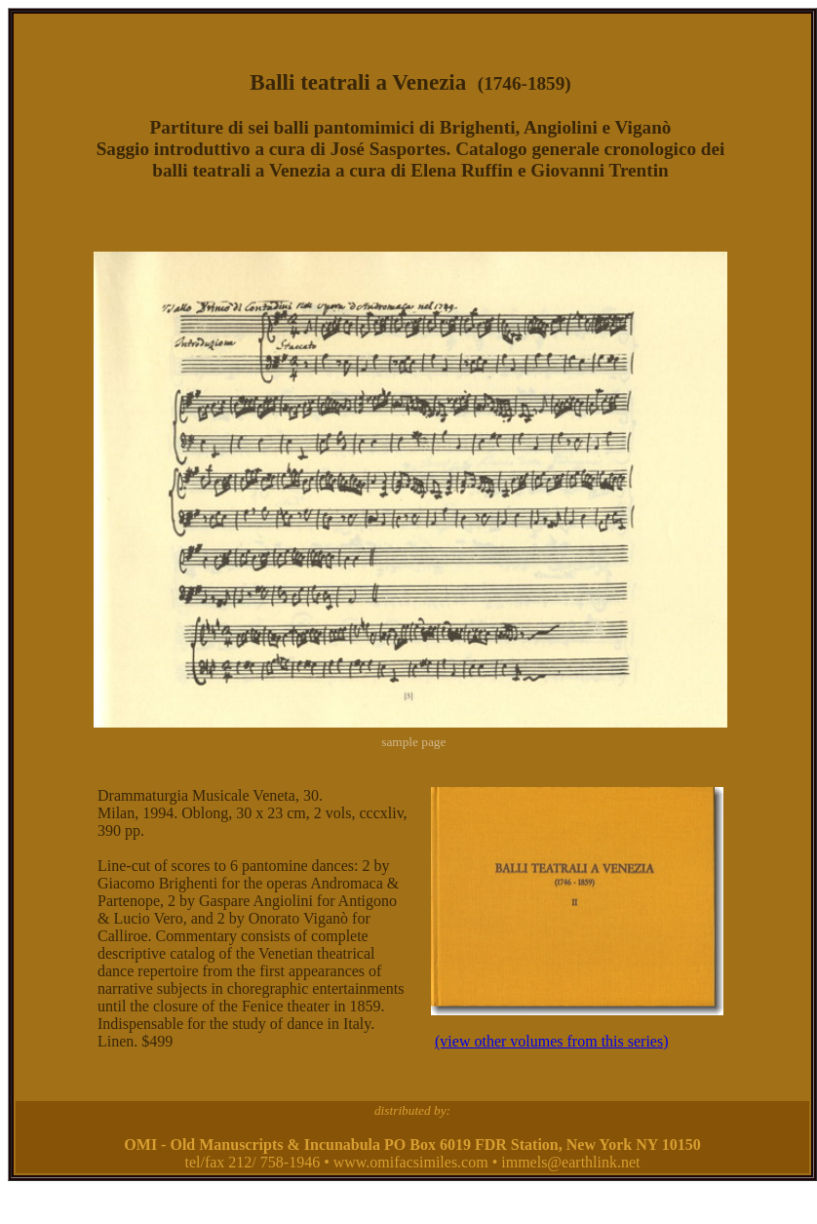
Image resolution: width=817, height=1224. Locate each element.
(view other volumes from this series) (552, 1041)
